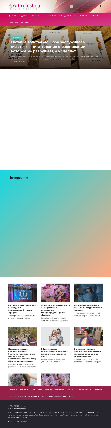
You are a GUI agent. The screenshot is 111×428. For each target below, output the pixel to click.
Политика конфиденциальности (59, 389)
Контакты (24, 389)
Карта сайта (37, 389)
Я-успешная (37, 16)
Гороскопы (13, 22)
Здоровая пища (80, 16)
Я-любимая (51, 16)
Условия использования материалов (57, 396)
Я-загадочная (65, 16)
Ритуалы (25, 22)
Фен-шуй (12, 16)
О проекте (13, 389)
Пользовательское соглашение (89, 389)
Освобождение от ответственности (24, 396)
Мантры (95, 16)
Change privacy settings (17, 421)
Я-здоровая (24, 16)
